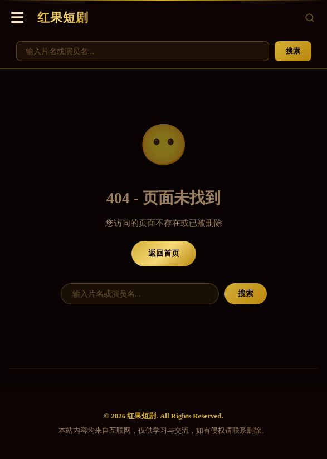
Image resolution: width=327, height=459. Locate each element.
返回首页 (163, 253)
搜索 (293, 51)
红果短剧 (63, 17)
